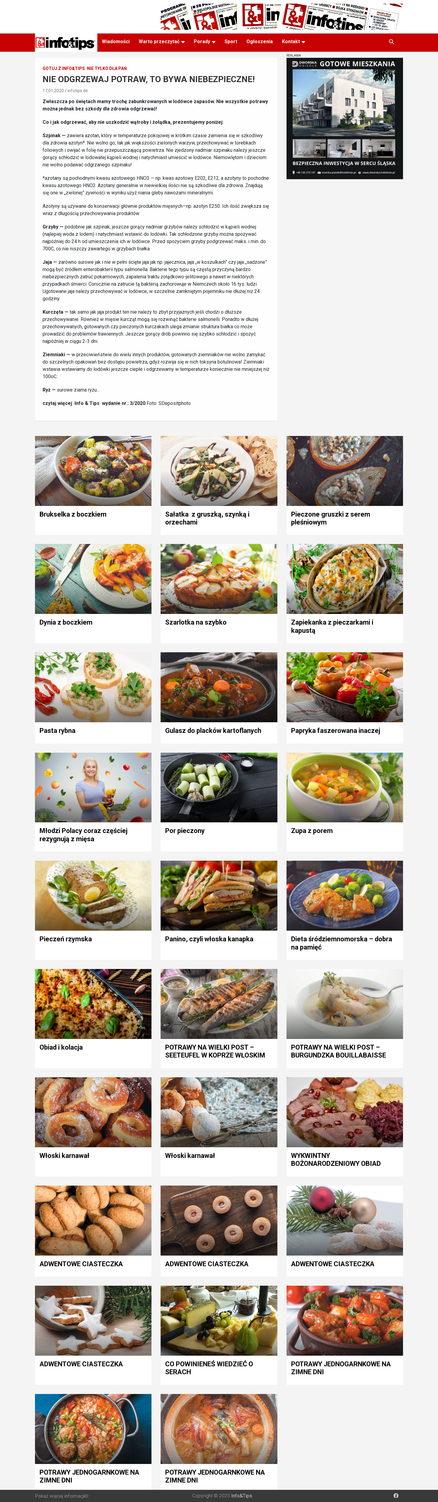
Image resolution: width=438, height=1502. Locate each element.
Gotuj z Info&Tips (64, 68)
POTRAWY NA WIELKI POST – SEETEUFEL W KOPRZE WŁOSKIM (215, 1051)
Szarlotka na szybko (196, 622)
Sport (230, 41)
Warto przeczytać (159, 41)
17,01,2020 (53, 90)
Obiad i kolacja (61, 1047)
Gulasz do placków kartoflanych (213, 730)
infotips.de (78, 90)
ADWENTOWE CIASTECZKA (81, 1264)
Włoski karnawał (64, 1155)
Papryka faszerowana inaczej (335, 730)
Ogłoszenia (259, 41)
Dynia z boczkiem (66, 622)
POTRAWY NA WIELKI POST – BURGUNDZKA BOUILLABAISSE (338, 1051)
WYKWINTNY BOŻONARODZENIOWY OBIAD (336, 1159)
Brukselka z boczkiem (73, 514)
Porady (202, 41)
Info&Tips (241, 1496)
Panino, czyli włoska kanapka (209, 939)
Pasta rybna (57, 730)
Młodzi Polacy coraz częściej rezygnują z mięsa (83, 834)
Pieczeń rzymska (66, 939)
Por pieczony (185, 831)
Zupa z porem (312, 831)
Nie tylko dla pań (107, 68)
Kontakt (291, 41)
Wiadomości (116, 41)
